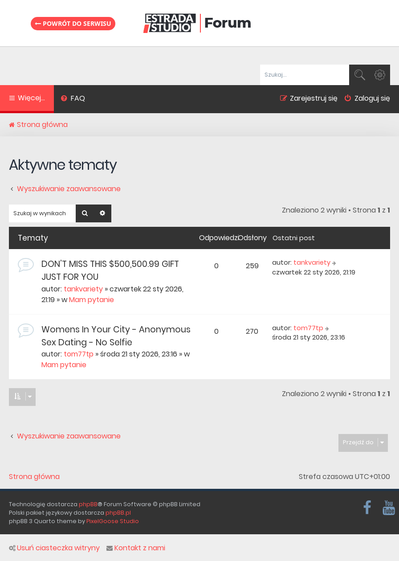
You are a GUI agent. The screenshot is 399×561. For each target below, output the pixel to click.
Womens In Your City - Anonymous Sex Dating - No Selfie (116, 335)
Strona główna (34, 477)
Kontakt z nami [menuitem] (135, 548)
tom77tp (79, 354)
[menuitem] (73, 99)
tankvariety (83, 289)
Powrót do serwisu (73, 23)
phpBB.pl (118, 512)
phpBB (88, 504)
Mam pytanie (91, 300)
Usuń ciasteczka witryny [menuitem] (54, 548)
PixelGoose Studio (112, 521)
